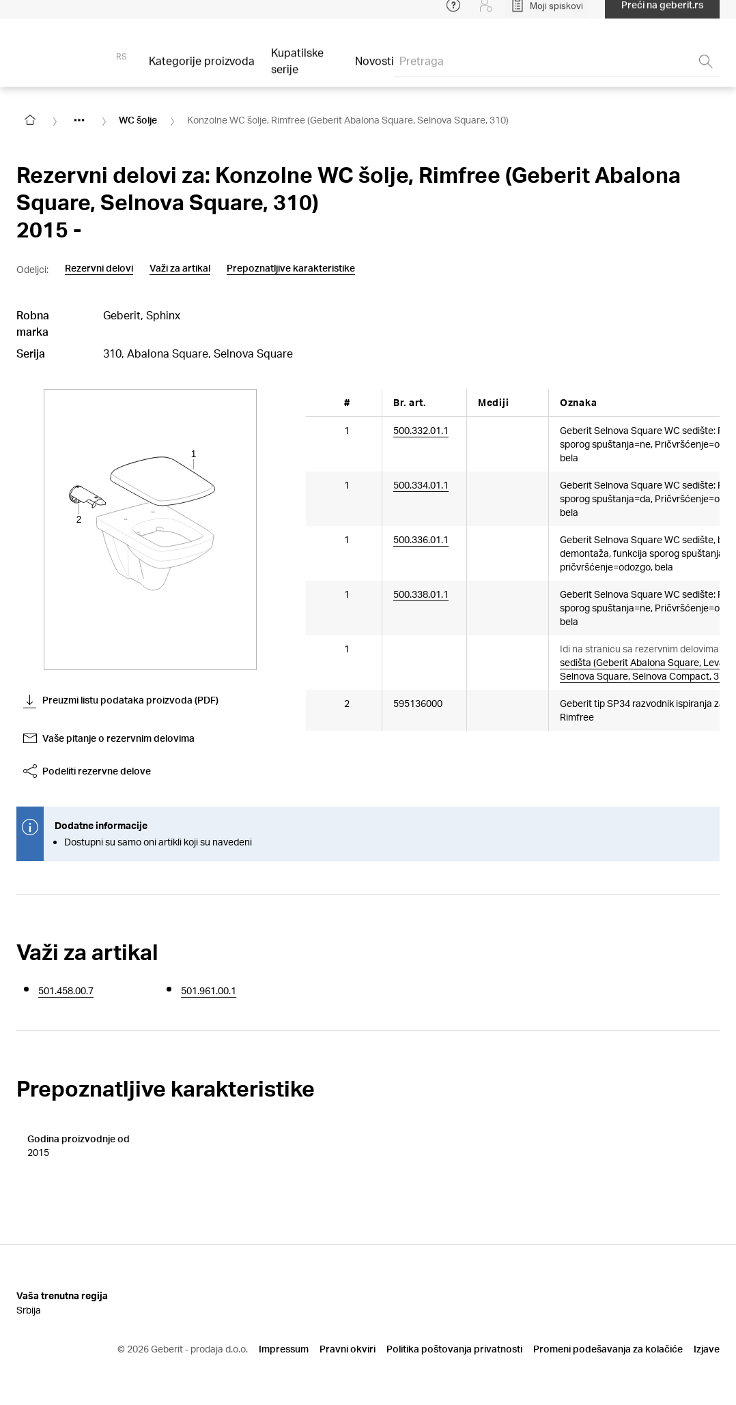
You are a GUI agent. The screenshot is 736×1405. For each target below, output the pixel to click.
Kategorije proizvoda (202, 69)
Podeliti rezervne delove (87, 771)
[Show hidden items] (79, 120)
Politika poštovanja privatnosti (454, 1332)
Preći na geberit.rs (662, 13)
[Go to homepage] (30, 120)
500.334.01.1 (421, 484)
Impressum (284, 1332)
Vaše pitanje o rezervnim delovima (109, 738)
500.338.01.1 (421, 593)
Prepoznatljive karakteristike (291, 268)
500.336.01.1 (421, 539)
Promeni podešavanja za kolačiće (608, 1332)
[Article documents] (491, 436)
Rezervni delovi (99, 268)
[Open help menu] (453, 13)
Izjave (707, 1332)
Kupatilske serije (297, 69)
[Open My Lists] (547, 13)
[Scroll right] (700, 402)
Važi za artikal (180, 268)
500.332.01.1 (421, 429)
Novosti (374, 69)
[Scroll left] (325, 402)
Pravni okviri (348, 1332)
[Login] (486, 13)
